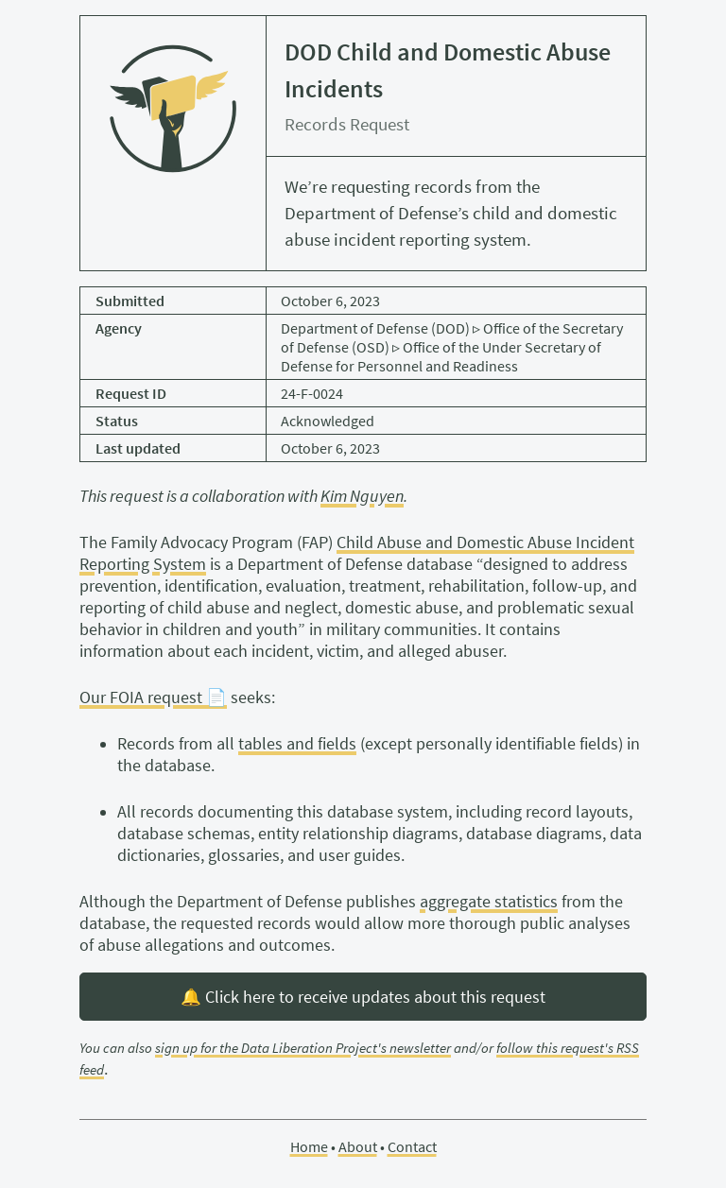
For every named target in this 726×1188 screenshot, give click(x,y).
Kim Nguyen (362, 496)
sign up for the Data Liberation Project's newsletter (303, 1048)
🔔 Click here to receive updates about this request (363, 997)
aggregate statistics (489, 901)
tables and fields (297, 743)
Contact (412, 1146)
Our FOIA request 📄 (153, 697)
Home (309, 1146)
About (357, 1146)
